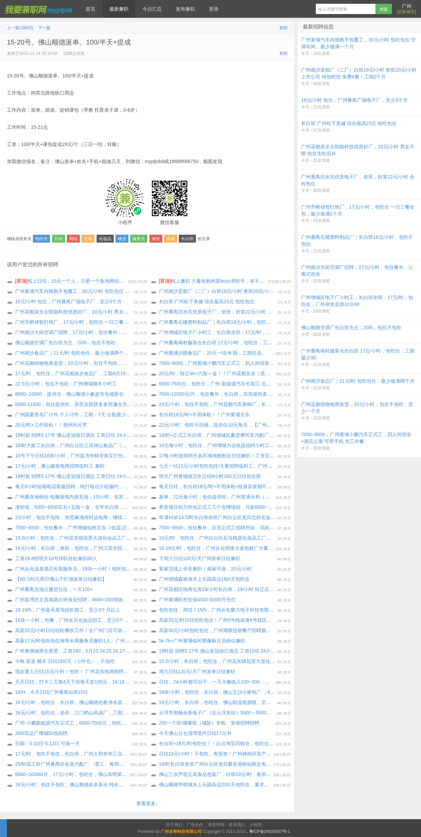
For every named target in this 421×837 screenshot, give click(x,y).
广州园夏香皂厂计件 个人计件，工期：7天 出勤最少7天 (74, 414)
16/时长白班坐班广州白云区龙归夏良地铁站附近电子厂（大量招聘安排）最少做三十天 (251, 764)
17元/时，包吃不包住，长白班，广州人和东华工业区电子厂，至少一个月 (92, 753)
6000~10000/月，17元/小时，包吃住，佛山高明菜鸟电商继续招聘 (85, 774)
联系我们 (237, 824)
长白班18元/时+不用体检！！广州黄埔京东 (204, 414)
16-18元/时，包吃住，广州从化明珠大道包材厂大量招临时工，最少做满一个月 (242, 548)
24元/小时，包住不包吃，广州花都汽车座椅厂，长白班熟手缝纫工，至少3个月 (242, 404)
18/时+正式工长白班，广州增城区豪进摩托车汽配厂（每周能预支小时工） (238, 435)
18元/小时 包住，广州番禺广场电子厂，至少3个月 (68, 301)
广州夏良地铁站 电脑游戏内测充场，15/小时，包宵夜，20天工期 (84, 497)
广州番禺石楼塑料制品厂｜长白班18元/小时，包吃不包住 (220, 322)
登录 (214, 9)
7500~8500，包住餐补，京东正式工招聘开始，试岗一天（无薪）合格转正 (238, 527)
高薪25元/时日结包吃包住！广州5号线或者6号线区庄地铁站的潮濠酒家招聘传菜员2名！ (252, 620)
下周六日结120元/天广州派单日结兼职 (199, 558)
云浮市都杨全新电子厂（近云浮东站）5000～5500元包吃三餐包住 (229, 712)
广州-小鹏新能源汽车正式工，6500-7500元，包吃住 (70, 723)
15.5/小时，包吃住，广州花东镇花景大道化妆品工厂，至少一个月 (85, 538)
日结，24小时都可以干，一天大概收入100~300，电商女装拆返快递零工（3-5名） (246, 682)
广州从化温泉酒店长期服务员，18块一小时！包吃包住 (73, 568)
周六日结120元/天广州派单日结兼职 (197, 671)
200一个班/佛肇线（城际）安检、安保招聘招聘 (209, 723)
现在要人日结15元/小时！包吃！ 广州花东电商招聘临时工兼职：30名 (89, 671)
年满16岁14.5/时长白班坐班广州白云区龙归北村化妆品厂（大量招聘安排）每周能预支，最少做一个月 (267, 517)
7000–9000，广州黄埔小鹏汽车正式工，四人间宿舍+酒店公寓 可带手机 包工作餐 (245, 363)
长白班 (187, 238)
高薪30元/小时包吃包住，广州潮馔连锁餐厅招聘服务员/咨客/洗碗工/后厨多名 (241, 630)
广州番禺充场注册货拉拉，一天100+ (54, 589)
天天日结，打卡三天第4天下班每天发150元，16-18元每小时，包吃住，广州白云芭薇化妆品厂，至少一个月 (129, 682)
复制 (283, 27)
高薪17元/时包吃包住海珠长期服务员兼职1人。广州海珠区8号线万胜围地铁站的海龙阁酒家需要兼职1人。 (128, 640)
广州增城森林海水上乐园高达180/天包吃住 (204, 579)
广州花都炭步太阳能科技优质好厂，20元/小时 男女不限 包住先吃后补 (89, 312)
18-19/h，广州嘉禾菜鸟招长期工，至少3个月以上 (67, 610)
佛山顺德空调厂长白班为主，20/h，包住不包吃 (65, 342)
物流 (122, 238)
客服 (170, 238)
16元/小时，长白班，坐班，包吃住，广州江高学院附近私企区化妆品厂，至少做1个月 (106, 548)
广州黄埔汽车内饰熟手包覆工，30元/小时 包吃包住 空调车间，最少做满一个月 (99, 291)
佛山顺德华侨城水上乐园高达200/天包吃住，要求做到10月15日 (226, 784)
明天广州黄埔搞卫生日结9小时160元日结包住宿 (210, 476)
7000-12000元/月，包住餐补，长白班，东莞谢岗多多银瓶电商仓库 (230, 394)
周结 (73, 238)
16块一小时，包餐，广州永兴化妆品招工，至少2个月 (71, 620)
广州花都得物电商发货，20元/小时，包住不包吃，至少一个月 (80, 363)
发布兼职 (185, 9)
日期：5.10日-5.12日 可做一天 (47, 743)
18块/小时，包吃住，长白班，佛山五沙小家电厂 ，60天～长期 (225, 692)
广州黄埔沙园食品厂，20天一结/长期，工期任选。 (212, 353)
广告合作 (195, 824)
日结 (58, 238)
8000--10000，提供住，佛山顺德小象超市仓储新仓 (69, 394)
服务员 (139, 238)
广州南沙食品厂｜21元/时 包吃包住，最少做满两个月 (71, 353)
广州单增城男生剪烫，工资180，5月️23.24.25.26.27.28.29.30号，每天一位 (94, 651)
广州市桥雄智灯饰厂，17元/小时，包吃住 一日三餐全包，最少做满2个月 (92, 322)
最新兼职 (118, 9)
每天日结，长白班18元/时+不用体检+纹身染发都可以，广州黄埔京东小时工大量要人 (249, 486)
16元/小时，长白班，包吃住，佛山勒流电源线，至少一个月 (222, 702)
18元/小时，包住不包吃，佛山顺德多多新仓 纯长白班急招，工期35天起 (91, 784)
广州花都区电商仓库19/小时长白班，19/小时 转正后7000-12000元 (229, 589)
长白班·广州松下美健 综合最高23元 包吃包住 (207, 301)
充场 (88, 238)
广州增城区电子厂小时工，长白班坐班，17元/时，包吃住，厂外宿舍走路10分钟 (244, 332)
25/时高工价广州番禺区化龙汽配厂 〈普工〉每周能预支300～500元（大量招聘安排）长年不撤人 (118, 764)
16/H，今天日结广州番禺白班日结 (51, 692)
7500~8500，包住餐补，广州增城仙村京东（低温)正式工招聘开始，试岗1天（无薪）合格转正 (115, 527)
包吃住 (41, 238)
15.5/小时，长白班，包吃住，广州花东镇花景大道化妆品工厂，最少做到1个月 (242, 661)
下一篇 (44, 27)
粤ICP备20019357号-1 (269, 831)
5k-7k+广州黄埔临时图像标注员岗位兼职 (202, 640)
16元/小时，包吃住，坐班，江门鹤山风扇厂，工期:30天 (74, 712)
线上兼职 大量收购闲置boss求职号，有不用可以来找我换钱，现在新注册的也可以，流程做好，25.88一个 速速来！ (288, 281)
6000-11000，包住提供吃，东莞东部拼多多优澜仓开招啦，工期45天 (88, 404)
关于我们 (174, 824)
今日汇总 (152, 9)
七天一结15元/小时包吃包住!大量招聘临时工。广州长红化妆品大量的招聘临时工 (244, 466)
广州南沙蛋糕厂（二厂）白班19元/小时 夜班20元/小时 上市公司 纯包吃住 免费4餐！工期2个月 (259, 291)
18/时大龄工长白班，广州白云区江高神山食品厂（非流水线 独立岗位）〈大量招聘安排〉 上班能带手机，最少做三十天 (142, 445)
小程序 (256, 824)
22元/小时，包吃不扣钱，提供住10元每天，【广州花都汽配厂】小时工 (234, 425)
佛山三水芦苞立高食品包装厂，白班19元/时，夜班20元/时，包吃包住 (233, 774)
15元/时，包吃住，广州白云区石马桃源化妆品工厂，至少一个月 (227, 538)
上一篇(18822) (20, 27)
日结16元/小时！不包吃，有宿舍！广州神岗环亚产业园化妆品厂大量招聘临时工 (244, 753)
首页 (90, 9)
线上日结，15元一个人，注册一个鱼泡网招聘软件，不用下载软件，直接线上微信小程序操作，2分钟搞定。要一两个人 (147, 281)
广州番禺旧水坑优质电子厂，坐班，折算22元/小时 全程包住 (223, 312)
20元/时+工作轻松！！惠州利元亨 (51, 425)
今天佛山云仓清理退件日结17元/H (195, 733)
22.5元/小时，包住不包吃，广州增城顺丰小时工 (66, 383)
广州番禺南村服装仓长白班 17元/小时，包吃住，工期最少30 (223, 342)
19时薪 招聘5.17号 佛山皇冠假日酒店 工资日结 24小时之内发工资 (85, 435)
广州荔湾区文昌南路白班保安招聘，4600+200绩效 (69, 599)
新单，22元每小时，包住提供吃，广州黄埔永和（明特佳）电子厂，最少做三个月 (245, 497)
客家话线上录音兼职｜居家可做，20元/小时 (205, 568)
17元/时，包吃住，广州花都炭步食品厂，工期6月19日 (73, 373)
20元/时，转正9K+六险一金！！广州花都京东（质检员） (219, 373)
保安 (156, 238)
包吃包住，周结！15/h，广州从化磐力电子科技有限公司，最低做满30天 (236, 610)
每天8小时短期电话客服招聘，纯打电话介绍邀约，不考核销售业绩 (86, 486)
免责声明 (216, 824)
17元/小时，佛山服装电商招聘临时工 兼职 (59, 466)
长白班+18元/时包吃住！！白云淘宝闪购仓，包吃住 (214, 743)
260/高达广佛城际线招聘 (41, 733)
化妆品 (105, 238)
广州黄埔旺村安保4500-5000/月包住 (197, 599)
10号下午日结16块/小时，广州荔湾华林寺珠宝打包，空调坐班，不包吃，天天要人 (102, 455)
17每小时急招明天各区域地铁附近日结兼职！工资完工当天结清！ (229, 455)
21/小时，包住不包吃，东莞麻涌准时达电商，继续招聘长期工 (80, 517)
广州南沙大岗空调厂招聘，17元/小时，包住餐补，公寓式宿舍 (80, 332)
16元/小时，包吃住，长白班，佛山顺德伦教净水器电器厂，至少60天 (88, 702)
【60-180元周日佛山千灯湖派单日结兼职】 (61, 579)
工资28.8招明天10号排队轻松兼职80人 (56, 558)
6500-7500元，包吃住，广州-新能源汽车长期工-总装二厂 (220, 383)
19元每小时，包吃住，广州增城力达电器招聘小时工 (214, 445)
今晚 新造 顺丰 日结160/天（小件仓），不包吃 (65, 661)
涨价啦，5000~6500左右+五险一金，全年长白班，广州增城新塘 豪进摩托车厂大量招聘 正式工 (116, 507)
